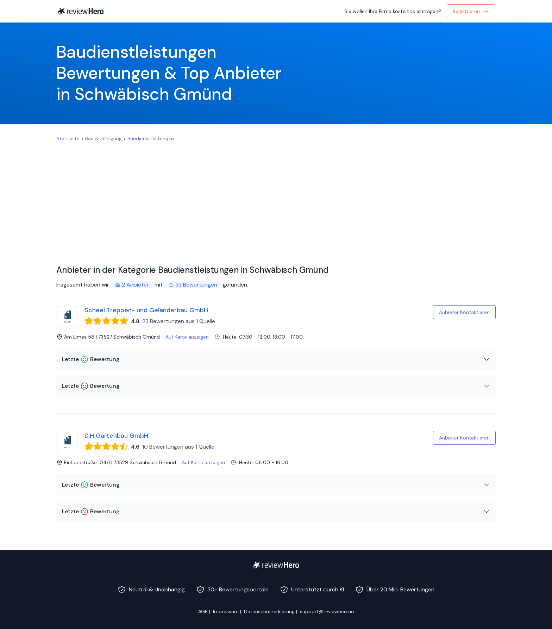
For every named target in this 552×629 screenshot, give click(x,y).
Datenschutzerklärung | (270, 611)
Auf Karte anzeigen (187, 337)
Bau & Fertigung (103, 138)
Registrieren (470, 11)
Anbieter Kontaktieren (464, 312)
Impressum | (227, 611)
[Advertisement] (276, 195)
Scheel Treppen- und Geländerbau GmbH (146, 310)
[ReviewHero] (276, 565)
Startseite (68, 138)
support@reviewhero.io (327, 611)
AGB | (204, 611)
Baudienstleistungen (150, 138)
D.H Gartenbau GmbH (116, 435)
